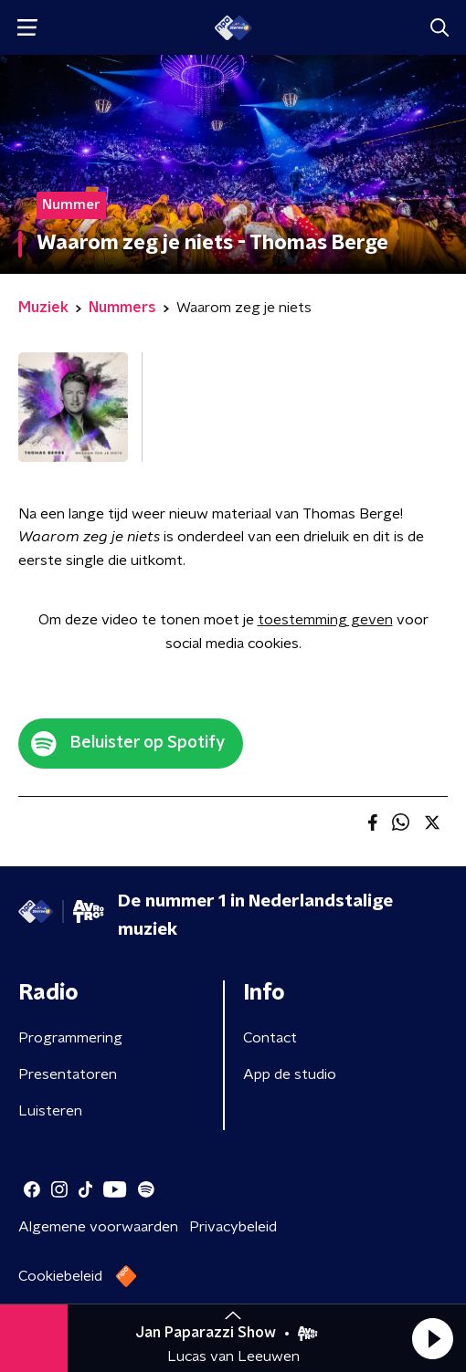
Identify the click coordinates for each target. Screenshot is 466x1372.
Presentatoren (67, 1074)
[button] (432, 1338)
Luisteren (50, 1111)
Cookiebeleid (60, 1276)
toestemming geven (325, 620)
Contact (270, 1038)
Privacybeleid (233, 1227)
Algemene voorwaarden (98, 1227)
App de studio (289, 1074)
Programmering (70, 1038)
